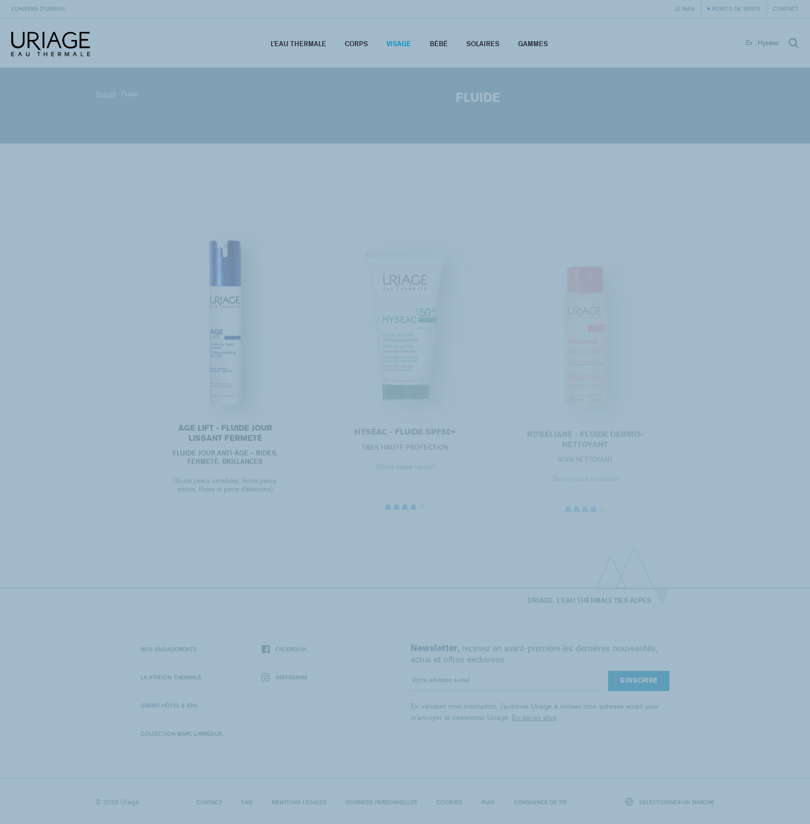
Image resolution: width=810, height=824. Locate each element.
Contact (786, 8)
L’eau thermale (298, 43)
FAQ (247, 802)
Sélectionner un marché (670, 802)
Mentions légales (299, 802)
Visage (398, 43)
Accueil (106, 94)
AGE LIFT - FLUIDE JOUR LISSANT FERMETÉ (225, 435)
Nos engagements (169, 649)
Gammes (533, 43)
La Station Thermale (171, 677)
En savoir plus (534, 717)
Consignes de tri (540, 802)
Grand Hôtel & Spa (169, 705)
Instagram (284, 677)
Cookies (449, 802)
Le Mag (684, 8)
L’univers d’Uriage (38, 8)
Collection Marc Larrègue (181, 733)
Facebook (284, 649)
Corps (356, 43)
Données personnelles (381, 802)
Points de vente (736, 8)
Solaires (483, 43)
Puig (488, 802)
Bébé (439, 43)
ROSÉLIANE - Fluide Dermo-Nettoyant (585, 443)
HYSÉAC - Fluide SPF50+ (405, 435)
